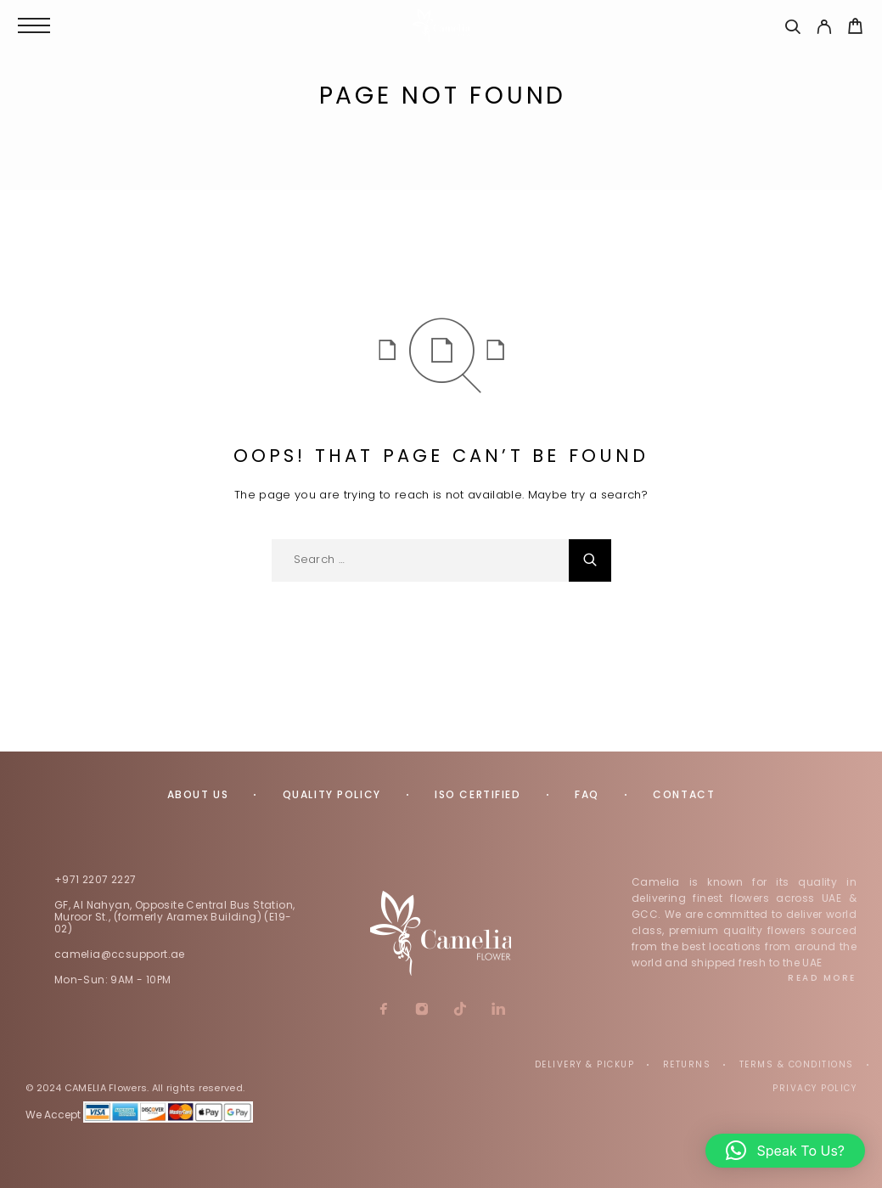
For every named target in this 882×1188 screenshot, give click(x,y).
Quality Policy (332, 794)
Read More (822, 977)
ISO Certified (477, 794)
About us (197, 794)
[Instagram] (421, 1010)
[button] (785, 1151)
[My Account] (824, 29)
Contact (684, 794)
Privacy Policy (814, 1088)
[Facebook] (383, 1010)
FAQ (587, 794)
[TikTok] (460, 1010)
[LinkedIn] (498, 1010)
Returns (687, 1064)
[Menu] (34, 25)
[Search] (792, 29)
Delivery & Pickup (585, 1064)
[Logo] (441, 25)
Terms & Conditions (796, 1064)
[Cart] (855, 28)
